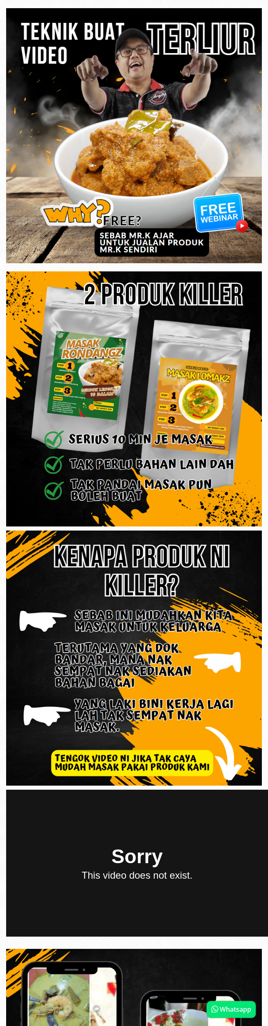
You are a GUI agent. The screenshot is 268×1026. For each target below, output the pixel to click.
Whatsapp (231, 1009)
